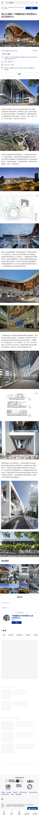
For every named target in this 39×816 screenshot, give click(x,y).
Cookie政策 (5, 8)
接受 (31, 8)
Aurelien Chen (22, 68)
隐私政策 (20, 7)
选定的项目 (19, 635)
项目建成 (10, 635)
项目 (4, 635)
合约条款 (16, 7)
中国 (8, 54)
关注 (16, 622)
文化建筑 (28, 635)
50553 (10, 61)
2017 (12, 65)
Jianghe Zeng (13, 68)
